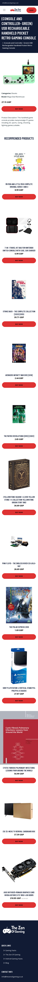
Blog (7, 963)
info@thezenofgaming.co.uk (10, 3)
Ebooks (14, 93)
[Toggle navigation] (4, 10)
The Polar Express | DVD (19, 627)
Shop (31, 10)
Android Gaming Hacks (14, 959)
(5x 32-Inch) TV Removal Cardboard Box (19, 831)
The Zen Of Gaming (12, 955)
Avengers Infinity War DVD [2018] (19, 375)
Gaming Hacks (10, 950)
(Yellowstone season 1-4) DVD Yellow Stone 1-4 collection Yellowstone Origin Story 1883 (19, 500)
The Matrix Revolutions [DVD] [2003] (19, 436)
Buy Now (19, 109)
